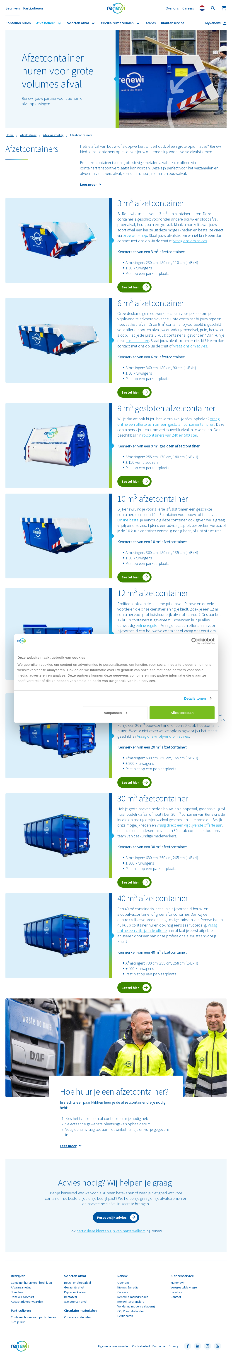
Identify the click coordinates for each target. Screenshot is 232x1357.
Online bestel (128, 520)
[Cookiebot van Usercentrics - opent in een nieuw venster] (195, 640)
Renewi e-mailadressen (132, 1297)
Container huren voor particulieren (33, 1317)
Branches (17, 1292)
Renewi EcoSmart (22, 1297)
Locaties (176, 1292)
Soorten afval (78, 23)
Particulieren (33, 8)
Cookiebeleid (141, 1346)
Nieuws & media (127, 1287)
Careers (188, 8)
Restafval (70, 1297)
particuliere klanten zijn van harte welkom (110, 1230)
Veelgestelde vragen (184, 1287)
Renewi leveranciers (130, 1302)
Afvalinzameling (21, 1287)
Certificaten (125, 1316)
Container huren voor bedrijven (31, 1283)
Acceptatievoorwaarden (27, 1302)
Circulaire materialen (117, 23)
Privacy (174, 1346)
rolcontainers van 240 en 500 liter (169, 435)
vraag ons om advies (190, 240)
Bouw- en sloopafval (77, 1283)
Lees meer (88, 184)
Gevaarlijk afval (74, 1287)
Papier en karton (75, 1292)
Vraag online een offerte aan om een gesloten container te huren (168, 421)
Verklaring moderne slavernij (136, 1306)
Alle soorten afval (75, 1302)
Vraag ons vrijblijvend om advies (163, 736)
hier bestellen (137, 340)
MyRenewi (213, 23)
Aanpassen (115, 713)
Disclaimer (159, 1346)
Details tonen (195, 698)
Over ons (172, 8)
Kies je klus (18, 1322)
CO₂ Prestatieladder (130, 1311)
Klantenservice (172, 23)
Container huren (18, 23)
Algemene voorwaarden (113, 1346)
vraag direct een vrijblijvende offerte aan (189, 825)
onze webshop (135, 235)
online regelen (147, 625)
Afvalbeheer (46, 23)
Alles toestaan (182, 713)
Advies (151, 23)
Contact (176, 1297)
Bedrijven (12, 8)
